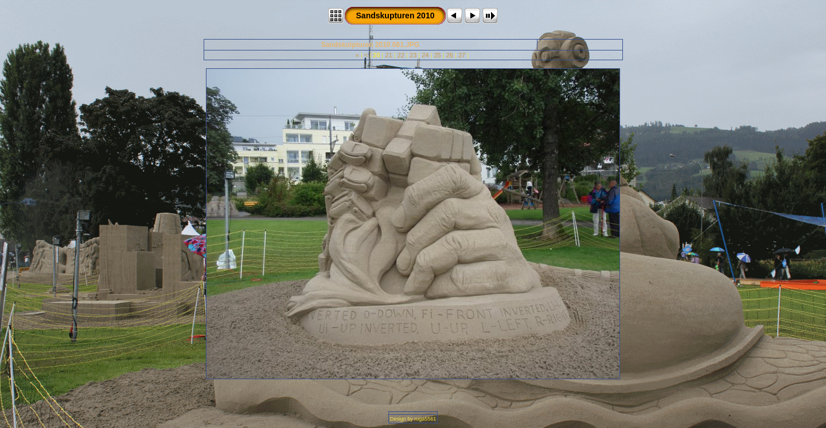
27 (461, 55)
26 (449, 55)
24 (425, 55)
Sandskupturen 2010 (395, 15)
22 (401, 55)
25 (437, 55)
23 (413, 55)
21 (388, 55)
